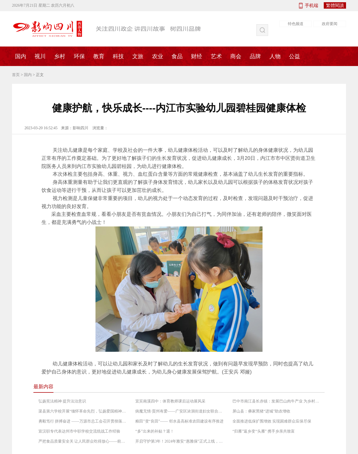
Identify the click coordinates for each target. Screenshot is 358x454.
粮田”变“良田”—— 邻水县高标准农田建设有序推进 (179, 421)
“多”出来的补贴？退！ (154, 431)
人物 (275, 56)
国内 (20, 56)
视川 (40, 56)
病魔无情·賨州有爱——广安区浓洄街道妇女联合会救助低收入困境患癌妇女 (179, 411)
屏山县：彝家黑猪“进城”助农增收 (261, 411)
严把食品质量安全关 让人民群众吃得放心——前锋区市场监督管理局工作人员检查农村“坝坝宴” (82, 441)
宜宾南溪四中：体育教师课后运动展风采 (170, 401)
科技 (118, 56)
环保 (79, 56)
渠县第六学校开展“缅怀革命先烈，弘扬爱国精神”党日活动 (82, 411)
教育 (98, 56)
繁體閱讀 (335, 5)
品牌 (255, 56)
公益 (294, 56)
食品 (177, 56)
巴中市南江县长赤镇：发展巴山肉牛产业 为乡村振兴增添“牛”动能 (277, 401)
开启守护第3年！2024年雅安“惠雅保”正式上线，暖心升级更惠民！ (179, 441)
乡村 (59, 56)
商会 (235, 56)
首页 (16, 75)
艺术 (216, 56)
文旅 (137, 56)
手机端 (311, 5)
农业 (157, 56)
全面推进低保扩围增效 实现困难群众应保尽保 (272, 421)
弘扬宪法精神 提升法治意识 (62, 401)
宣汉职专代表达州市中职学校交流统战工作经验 (79, 431)
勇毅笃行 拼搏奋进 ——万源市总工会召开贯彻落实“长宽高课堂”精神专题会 (82, 421)
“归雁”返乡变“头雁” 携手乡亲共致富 (263, 431)
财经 (196, 56)
